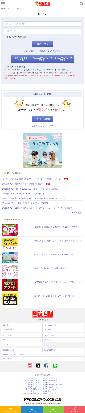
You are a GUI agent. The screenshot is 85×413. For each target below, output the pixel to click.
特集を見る (74, 410)
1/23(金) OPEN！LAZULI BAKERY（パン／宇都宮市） (24, 194)
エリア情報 (53, 410)
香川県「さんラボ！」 (50, 387)
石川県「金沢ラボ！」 (35, 391)
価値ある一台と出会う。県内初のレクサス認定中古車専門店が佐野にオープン (33, 198)
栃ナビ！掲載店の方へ (51, 350)
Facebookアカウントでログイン (42, 59)
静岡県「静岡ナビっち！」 (33, 380)
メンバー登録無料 (42, 119)
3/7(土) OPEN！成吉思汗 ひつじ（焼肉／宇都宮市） (23, 184)
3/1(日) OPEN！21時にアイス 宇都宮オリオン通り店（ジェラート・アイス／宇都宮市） (38, 208)
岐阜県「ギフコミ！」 (35, 384)
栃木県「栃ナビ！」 (35, 378)
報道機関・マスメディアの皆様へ (13, 354)
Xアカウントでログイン (21, 59)
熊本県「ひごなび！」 (50, 378)
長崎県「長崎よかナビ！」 (51, 380)
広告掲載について (8, 350)
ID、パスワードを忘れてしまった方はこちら (42, 51)
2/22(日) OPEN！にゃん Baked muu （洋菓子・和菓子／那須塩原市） (30, 189)
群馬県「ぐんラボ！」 (35, 387)
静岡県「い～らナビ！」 (51, 389)
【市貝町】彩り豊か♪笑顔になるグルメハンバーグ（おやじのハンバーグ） (32, 179)
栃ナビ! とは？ (42, 320)
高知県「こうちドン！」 (51, 393)
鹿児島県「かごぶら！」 (51, 391)
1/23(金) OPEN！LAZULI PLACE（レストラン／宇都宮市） (26, 203)
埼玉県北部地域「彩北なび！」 (32, 393)
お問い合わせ (48, 340)
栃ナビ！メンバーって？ (42, 126)
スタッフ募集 (6, 359)
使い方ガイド (6, 335)
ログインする (42, 44)
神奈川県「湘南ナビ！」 (34, 389)
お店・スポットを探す (10, 410)
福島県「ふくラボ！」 (35, 382)
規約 (3, 340)
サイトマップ (6, 344)
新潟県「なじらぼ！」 (50, 382)
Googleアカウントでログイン (63, 59)
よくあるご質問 (49, 335)
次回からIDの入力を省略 (17, 37)
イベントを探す (31, 410)
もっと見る (77, 213)
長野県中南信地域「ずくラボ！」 (53, 384)
